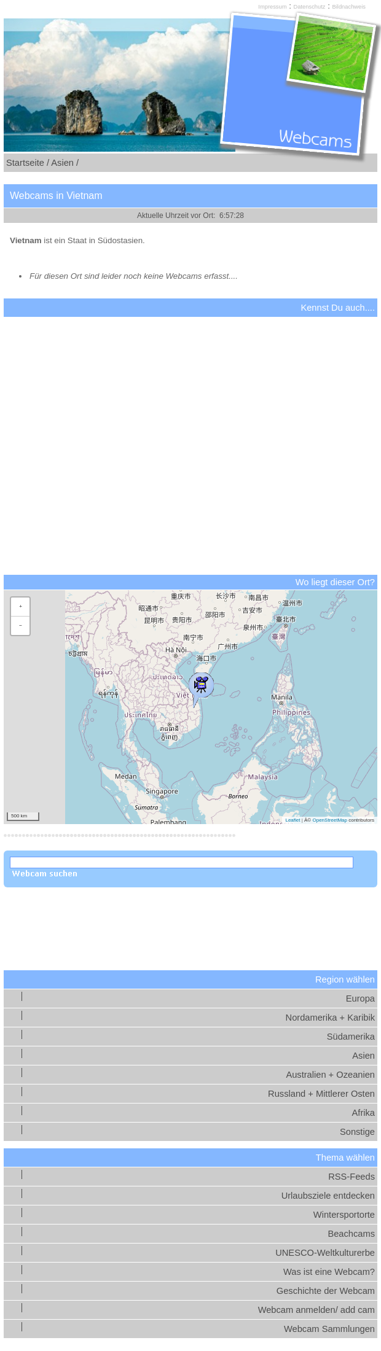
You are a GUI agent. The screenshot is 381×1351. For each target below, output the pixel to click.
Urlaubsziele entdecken (328, 1196)
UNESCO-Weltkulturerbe (325, 1253)
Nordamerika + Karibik (330, 1017)
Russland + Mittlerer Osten (321, 1094)
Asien (363, 1056)
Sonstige (357, 1132)
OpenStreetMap (329, 820)
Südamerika (351, 1036)
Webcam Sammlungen (329, 1329)
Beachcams (351, 1234)
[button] (200, 687)
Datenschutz (310, 7)
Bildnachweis (349, 7)
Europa (360, 998)
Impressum (272, 7)
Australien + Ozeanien (330, 1075)
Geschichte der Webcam (326, 1291)
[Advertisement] (190, 429)
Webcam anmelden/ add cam (316, 1310)
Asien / (65, 163)
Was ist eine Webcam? (329, 1272)
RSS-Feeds (351, 1177)
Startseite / (27, 163)
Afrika (363, 1113)
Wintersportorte (344, 1215)
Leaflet (292, 820)
